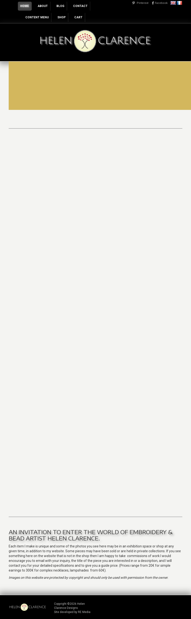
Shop (61, 17)
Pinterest (142, 3)
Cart (78, 17)
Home (24, 6)
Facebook (161, 3)
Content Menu (37, 17)
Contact (80, 6)
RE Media (84, 612)
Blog (60, 6)
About (43, 6)
